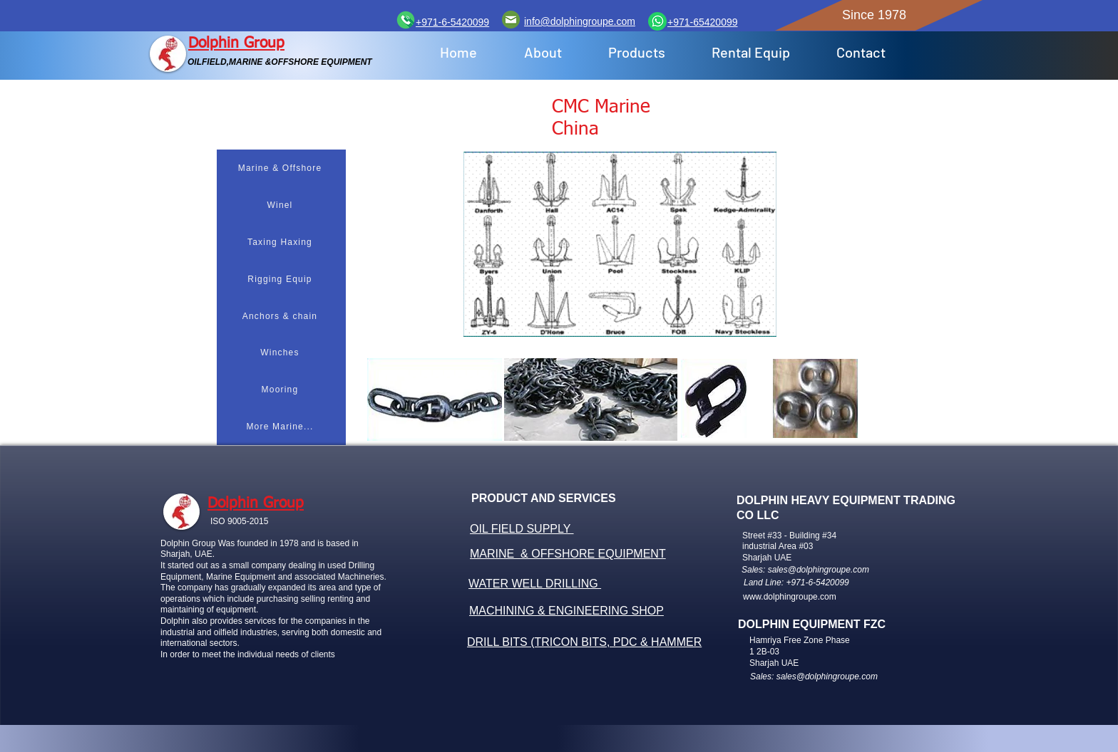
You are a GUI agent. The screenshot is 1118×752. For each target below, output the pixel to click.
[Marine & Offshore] (281, 168)
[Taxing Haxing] (281, 242)
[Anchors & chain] (281, 316)
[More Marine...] (281, 426)
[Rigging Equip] (281, 279)
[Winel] (281, 205)
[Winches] (281, 352)
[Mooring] (281, 389)
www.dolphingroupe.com (789, 597)
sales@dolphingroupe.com (818, 570)
